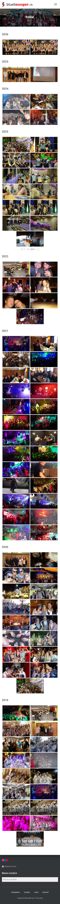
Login (36, 892)
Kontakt (45, 892)
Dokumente (15, 892)
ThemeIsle (39, 898)
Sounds (27, 892)
